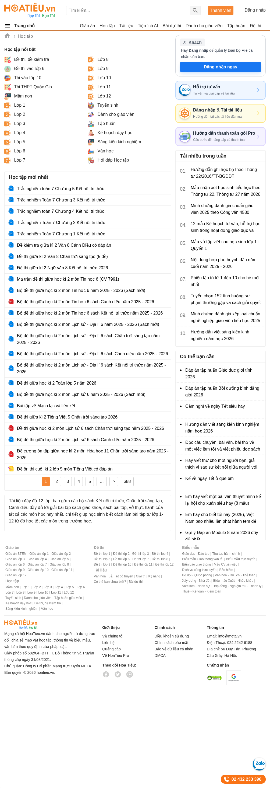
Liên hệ (108, 642)
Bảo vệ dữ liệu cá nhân (174, 649)
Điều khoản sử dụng (172, 636)
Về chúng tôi (112, 636)
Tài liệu (100, 570)
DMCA (160, 655)
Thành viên (220, 10)
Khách (192, 42)
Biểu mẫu (190, 547)
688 (127, 481)
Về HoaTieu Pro (115, 655)
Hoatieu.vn (7, 36)
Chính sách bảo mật (172, 642)
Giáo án (12, 547)
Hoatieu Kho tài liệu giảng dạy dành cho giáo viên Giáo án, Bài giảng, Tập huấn (30, 10)
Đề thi (255, 25)
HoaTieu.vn (28, 624)
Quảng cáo (111, 649)
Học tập (25, 36)
